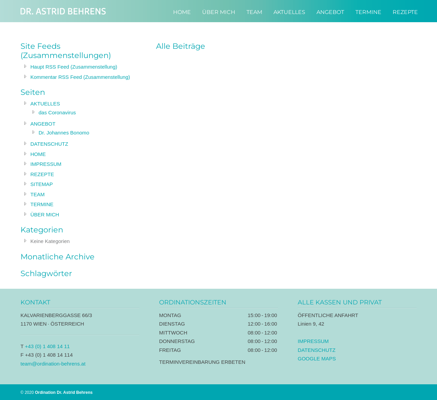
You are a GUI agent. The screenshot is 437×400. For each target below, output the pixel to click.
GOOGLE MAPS (317, 358)
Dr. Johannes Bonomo (64, 132)
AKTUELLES (45, 103)
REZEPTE (42, 174)
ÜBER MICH (44, 214)
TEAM (37, 194)
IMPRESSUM (45, 164)
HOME (38, 154)
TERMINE (42, 204)
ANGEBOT (42, 124)
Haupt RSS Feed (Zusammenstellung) (73, 67)
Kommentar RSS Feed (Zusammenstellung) (80, 77)
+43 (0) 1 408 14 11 (47, 346)
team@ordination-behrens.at (52, 364)
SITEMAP (41, 184)
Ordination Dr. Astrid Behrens (63, 11)
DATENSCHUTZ (49, 144)
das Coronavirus (57, 112)
